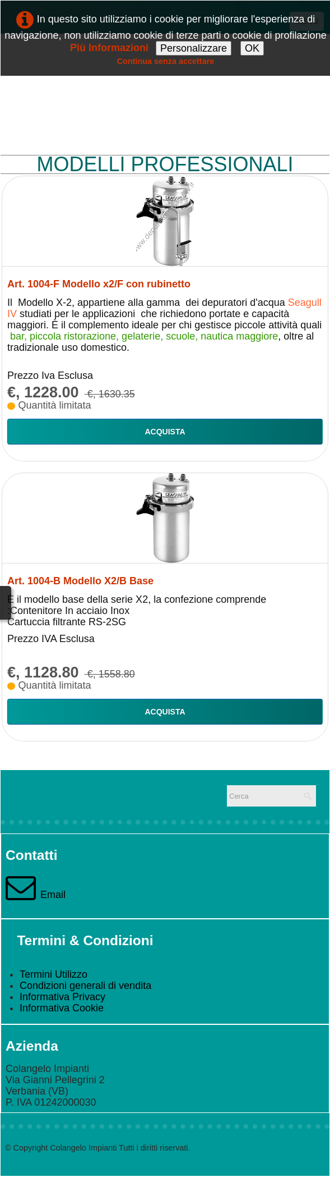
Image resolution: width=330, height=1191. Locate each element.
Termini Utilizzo (53, 974)
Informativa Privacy (62, 996)
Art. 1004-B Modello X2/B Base (80, 581)
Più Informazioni (109, 47)
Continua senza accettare (166, 61)
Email (36, 894)
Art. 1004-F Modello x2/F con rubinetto (98, 284)
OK (252, 48)
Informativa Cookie (62, 1008)
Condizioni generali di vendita (85, 985)
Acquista (165, 431)
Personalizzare (193, 48)
